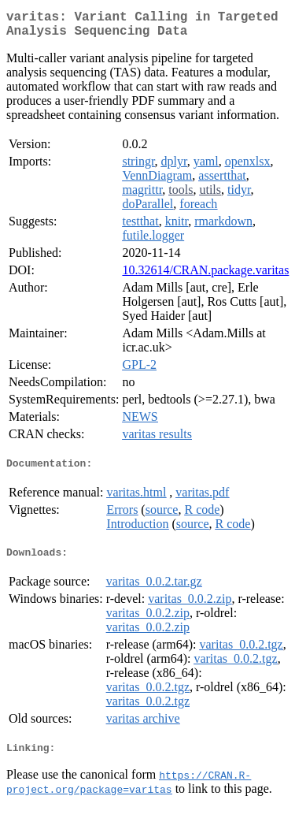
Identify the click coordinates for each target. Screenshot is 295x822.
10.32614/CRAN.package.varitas (205, 276)
